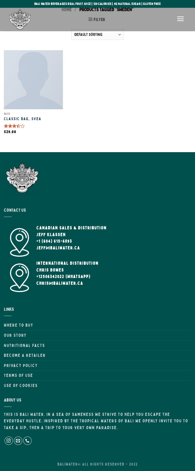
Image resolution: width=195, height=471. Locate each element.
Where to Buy (18, 325)
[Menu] (180, 19)
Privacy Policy (21, 365)
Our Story (15, 335)
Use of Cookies (21, 385)
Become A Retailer (25, 355)
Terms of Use (18, 375)
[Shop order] (97, 35)
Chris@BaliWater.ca (59, 283)
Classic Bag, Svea (22, 119)
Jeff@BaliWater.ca (58, 247)
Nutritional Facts (24, 345)
